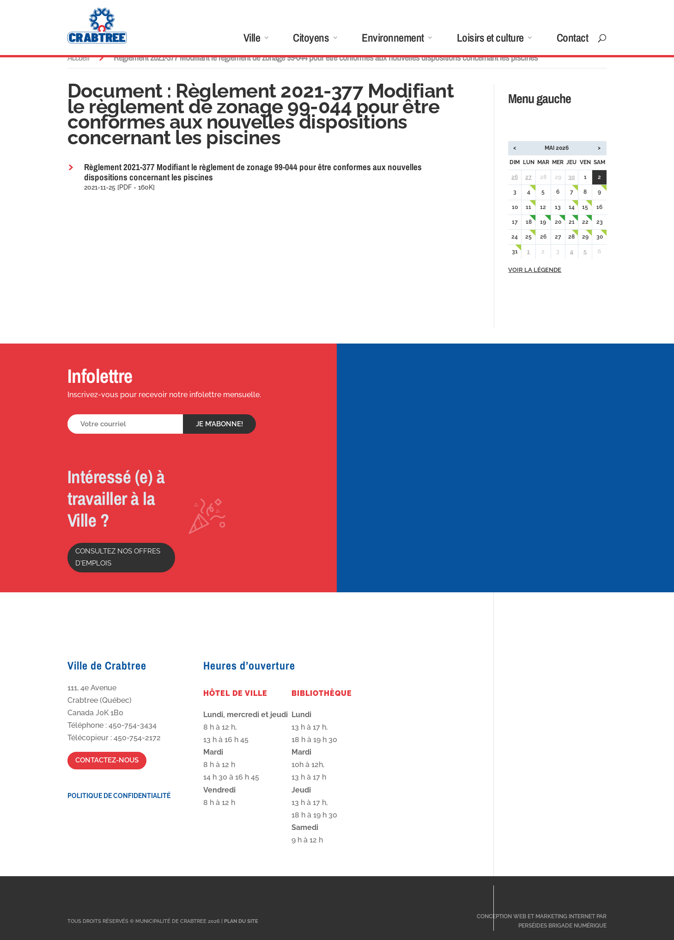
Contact (573, 39)
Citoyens (311, 39)
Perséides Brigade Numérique (562, 925)
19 (543, 222)
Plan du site (241, 921)
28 (571, 236)
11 (528, 207)
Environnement (393, 39)
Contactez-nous (107, 760)
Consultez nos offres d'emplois (117, 557)
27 (528, 177)
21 (572, 222)
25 (528, 236)
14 (572, 207)
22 (585, 222)
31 (515, 251)
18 (529, 222)
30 (571, 177)
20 (558, 222)
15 (585, 207)
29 (585, 236)
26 (514, 177)
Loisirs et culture (490, 39)
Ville (252, 39)
